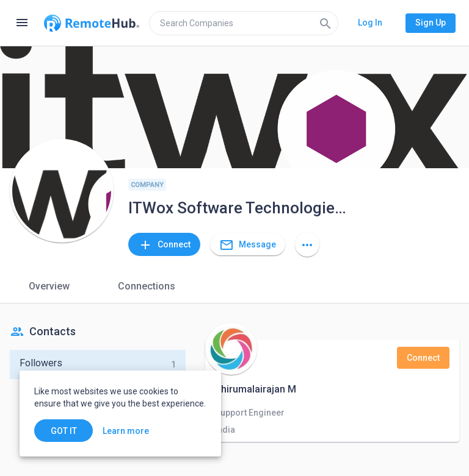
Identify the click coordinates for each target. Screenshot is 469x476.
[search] (243, 23)
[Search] (325, 23)
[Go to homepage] (91, 23)
